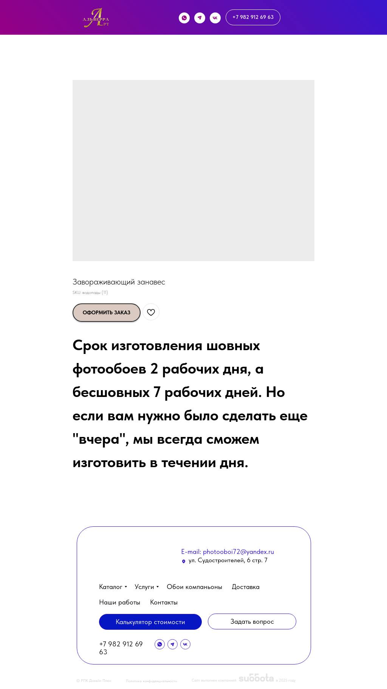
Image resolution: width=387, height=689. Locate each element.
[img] (96, 19)
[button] (332, 665)
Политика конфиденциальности (151, 680)
